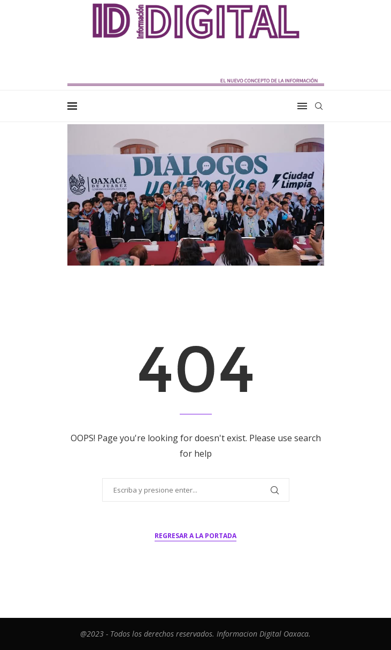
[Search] (318, 106)
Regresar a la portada (195, 535)
